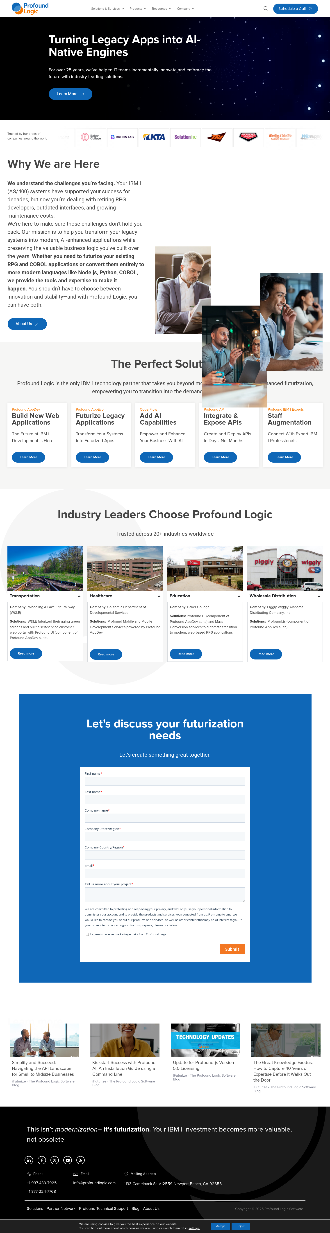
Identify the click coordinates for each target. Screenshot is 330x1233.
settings (189, 1228)
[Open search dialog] (265, 9)
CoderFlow (148, 409)
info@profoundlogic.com (94, 1183)
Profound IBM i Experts (286, 409)
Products (138, 9)
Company (186, 9)
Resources (162, 9)
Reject (243, 1226)
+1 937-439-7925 (42, 1183)
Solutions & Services (107, 9)
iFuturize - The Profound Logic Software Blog (43, 1083)
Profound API (214, 409)
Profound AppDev (26, 409)
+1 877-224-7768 (41, 1192)
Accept (218, 1226)
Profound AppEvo (90, 409)
